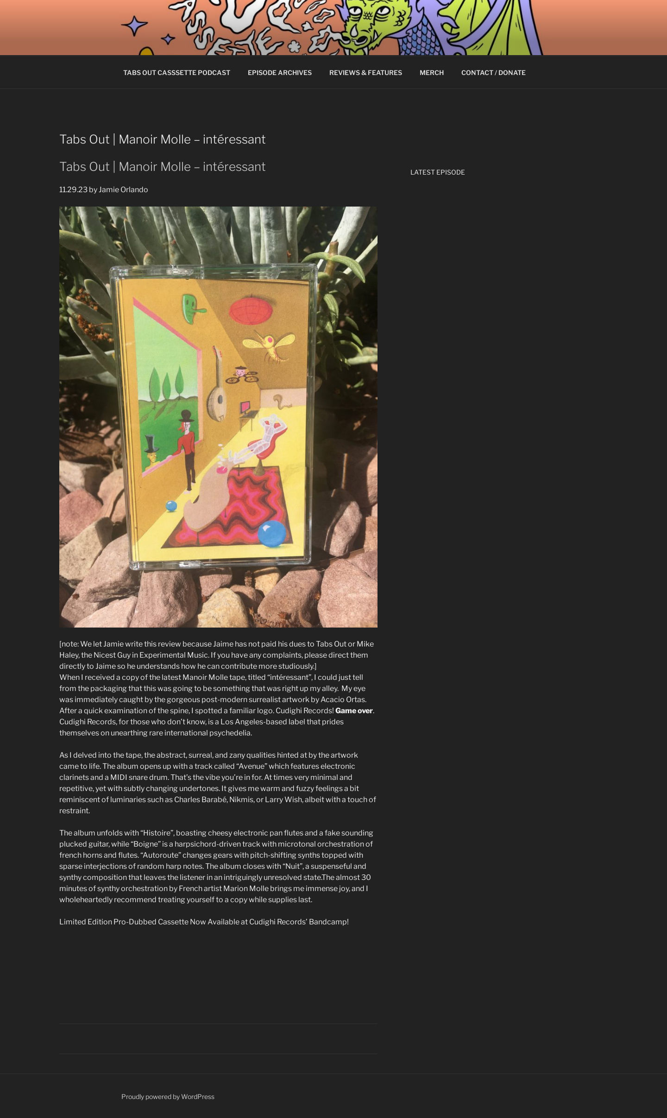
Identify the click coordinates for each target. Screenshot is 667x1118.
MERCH (432, 72)
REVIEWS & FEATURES (365, 72)
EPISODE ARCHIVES (280, 72)
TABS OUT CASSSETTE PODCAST (176, 72)
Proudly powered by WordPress (167, 1096)
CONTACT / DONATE (493, 72)
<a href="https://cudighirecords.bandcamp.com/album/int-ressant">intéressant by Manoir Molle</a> (218, 966)
